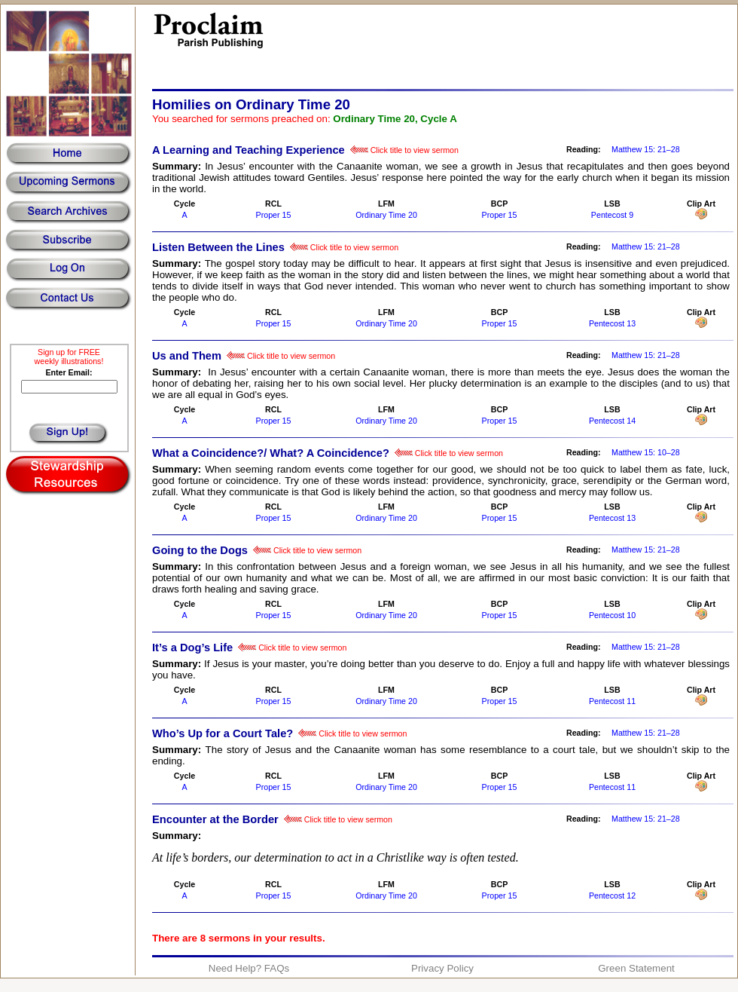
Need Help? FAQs (249, 968)
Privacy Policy (442, 968)
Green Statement (636, 968)
